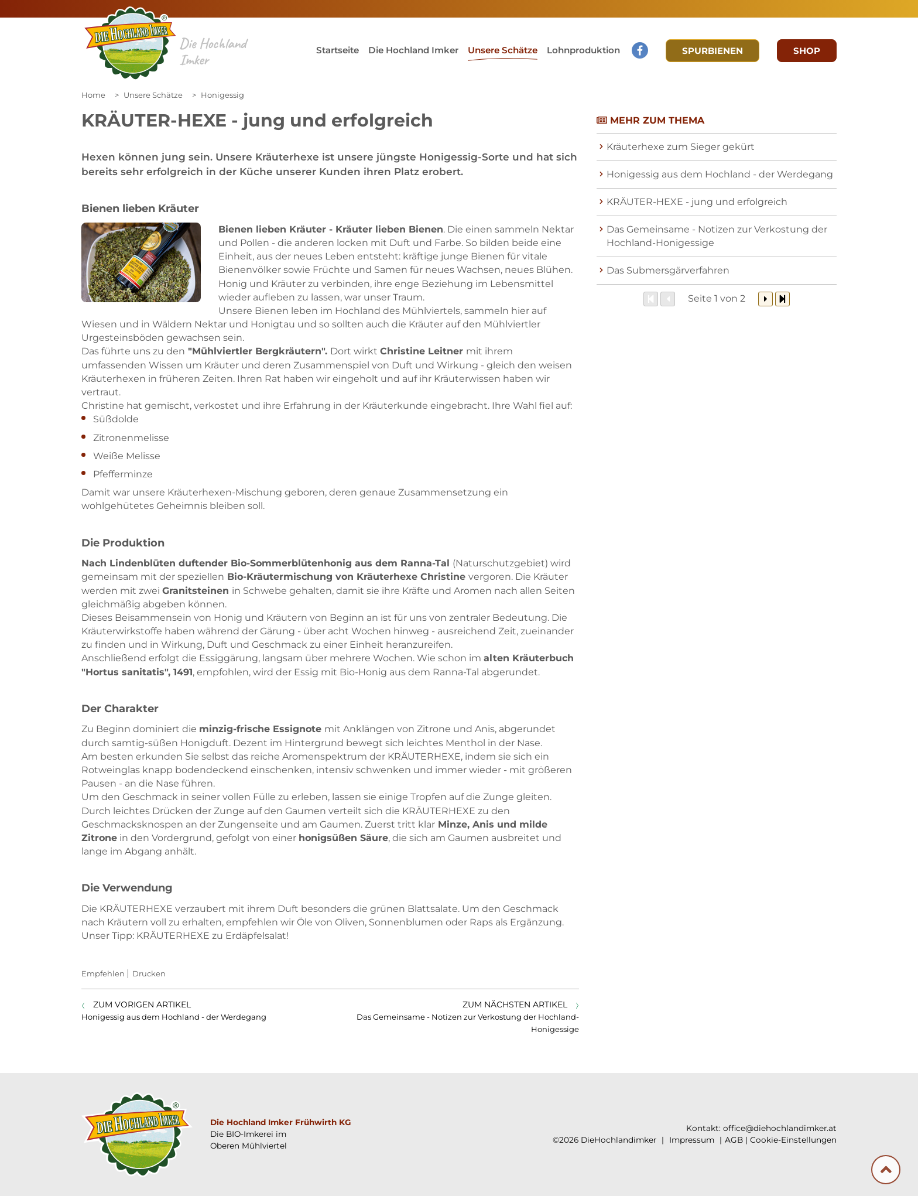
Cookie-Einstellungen (793, 1139)
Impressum (690, 1139)
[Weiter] (765, 299)
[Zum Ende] (782, 299)
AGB (734, 1139)
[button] (502, 51)
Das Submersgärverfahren (668, 270)
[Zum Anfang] (650, 299)
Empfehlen (103, 973)
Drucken (149, 973)
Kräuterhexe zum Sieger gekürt (681, 146)
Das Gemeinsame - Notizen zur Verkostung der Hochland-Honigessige (717, 236)
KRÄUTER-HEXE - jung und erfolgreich (697, 201)
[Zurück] (667, 299)
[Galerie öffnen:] (141, 262)
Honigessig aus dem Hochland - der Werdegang (720, 174)
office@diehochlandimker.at (780, 1128)
